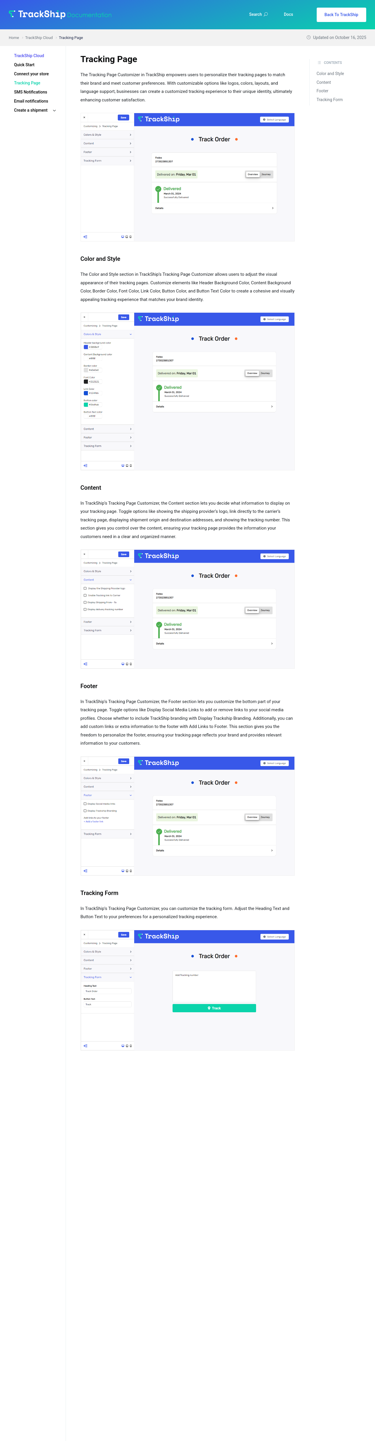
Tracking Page (27, 83)
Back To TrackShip (341, 14)
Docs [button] (288, 14)
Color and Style (330, 73)
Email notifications (31, 101)
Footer (322, 91)
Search (258, 14)
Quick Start (24, 64)
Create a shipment (30, 110)
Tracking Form (330, 99)
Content (324, 82)
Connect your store (31, 74)
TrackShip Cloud (29, 55)
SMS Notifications (30, 92)
